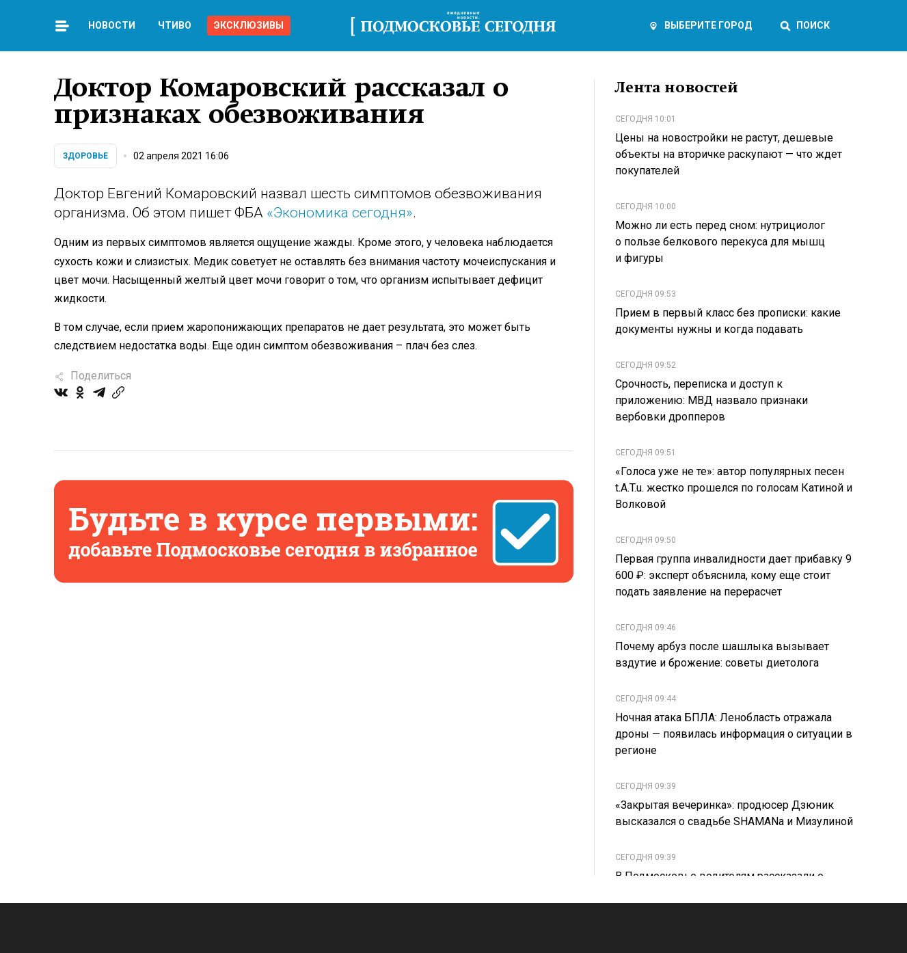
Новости (111, 25)
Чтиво (174, 25)
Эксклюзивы (249, 25)
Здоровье (85, 156)
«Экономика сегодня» (340, 212)
